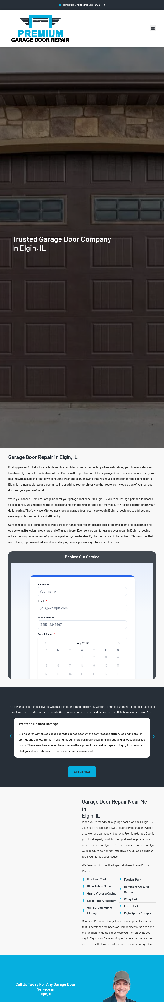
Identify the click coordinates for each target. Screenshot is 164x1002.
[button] (153, 28)
